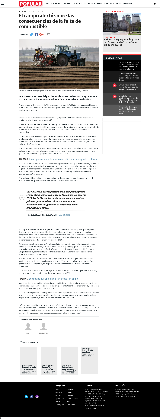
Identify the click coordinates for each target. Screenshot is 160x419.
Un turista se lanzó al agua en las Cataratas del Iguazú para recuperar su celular (129, 88)
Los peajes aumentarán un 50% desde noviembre (53, 278)
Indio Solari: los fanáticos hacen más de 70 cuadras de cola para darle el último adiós (128, 99)
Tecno (99, 4)
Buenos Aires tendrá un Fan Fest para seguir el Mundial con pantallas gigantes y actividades (48, 373)
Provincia (50, 4)
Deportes (78, 4)
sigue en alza (66, 365)
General (57, 402)
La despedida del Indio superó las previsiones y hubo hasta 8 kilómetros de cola (129, 77)
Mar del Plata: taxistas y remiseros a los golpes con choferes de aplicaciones (88, 355)
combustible (43, 333)
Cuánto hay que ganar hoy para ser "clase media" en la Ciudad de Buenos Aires (69, 371)
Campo (28, 333)
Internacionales (72, 399)
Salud (105, 4)
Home (57, 390)
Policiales (68, 4)
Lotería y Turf (115, 4)
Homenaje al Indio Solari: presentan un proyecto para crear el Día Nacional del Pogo (28, 371)
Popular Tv (58, 393)
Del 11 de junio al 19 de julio (51, 365)
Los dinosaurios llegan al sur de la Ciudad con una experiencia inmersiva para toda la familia (129, 66)
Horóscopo (127, 4)
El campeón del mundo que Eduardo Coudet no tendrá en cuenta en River (128, 110)
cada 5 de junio (26, 365)
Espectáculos (89, 4)
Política (59, 4)
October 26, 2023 (63, 215)
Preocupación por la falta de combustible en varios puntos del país (63, 159)
